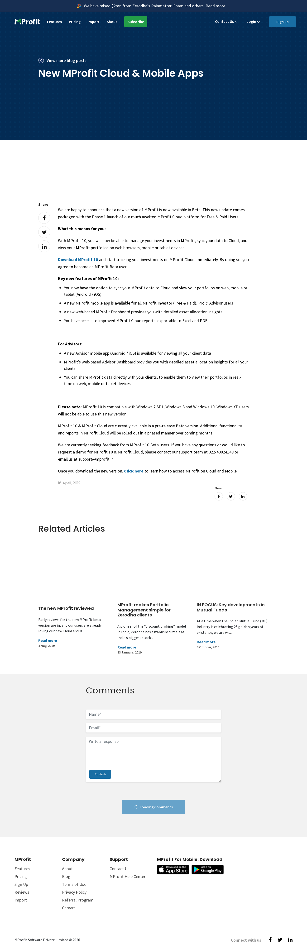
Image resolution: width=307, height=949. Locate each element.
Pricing (75, 21)
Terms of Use (74, 884)
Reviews (21, 892)
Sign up (282, 21)
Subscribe (136, 21)
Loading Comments (153, 807)
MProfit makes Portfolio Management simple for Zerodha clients (144, 610)
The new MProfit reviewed (66, 608)
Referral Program (77, 900)
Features (54, 21)
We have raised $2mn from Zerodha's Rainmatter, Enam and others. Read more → (157, 6)
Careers (69, 908)
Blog (66, 876)
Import (94, 21)
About (112, 21)
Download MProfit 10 (78, 259)
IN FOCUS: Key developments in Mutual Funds (231, 607)
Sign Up (21, 884)
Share (43, 204)
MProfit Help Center (127, 876)
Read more (47, 640)
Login (251, 21)
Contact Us (224, 21)
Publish (100, 774)
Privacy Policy (74, 892)
